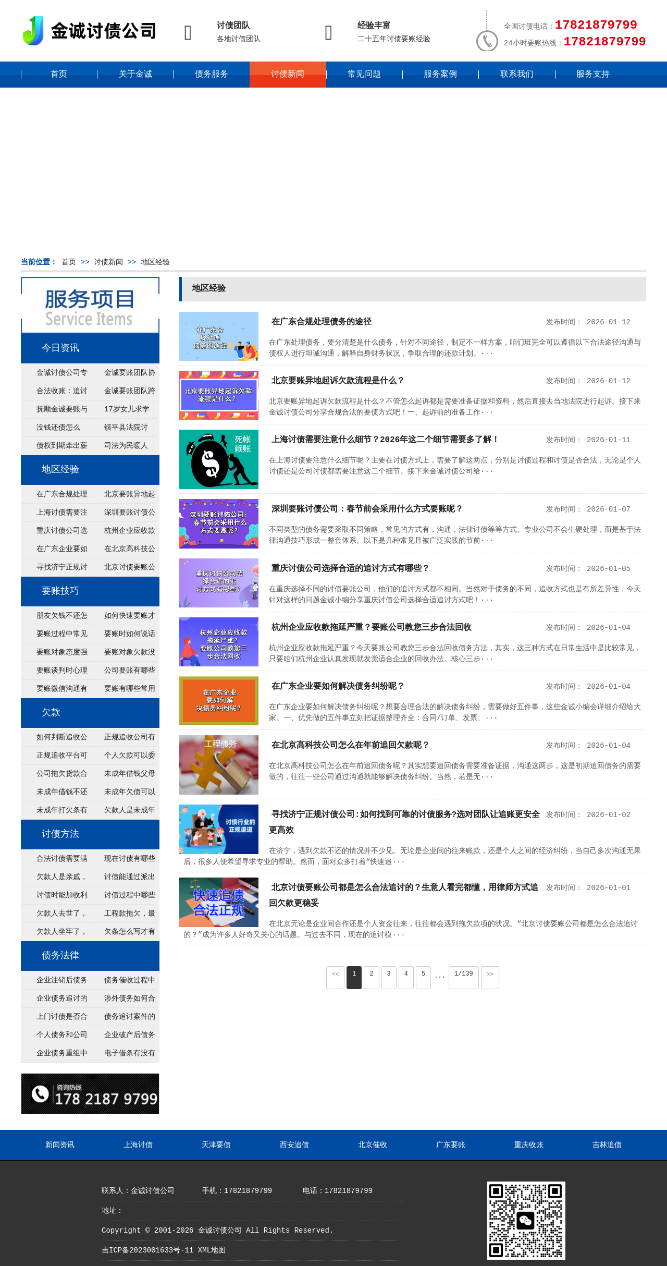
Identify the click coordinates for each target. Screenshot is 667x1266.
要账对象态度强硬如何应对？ (54, 655)
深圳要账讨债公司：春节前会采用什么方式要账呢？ (122, 515)
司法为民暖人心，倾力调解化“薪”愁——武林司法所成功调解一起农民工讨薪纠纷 (121, 448)
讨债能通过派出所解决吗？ (122, 879)
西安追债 (294, 1145)
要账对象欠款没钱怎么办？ (122, 655)
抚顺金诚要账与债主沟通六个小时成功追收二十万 (54, 412)
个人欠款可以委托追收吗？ (122, 758)
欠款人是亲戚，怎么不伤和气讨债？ (54, 879)
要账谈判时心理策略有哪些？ (54, 673)
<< (335, 974)
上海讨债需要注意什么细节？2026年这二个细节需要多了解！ (54, 515)
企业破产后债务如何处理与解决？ (122, 1037)
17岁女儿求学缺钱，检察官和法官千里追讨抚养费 (121, 412)
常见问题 (364, 74)
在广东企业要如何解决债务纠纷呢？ (54, 551)
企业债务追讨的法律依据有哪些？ (54, 1001)
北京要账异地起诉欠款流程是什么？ (122, 497)
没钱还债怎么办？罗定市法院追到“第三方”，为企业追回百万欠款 (54, 430)
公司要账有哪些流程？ (122, 673)
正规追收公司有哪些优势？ (122, 740)
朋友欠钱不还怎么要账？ (54, 618)
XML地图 (212, 1250)
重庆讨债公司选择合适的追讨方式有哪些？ (54, 533)
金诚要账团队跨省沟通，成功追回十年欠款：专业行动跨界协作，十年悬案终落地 (122, 393)
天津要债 (216, 1145)
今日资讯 (60, 348)
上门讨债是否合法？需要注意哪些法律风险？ (54, 1019)
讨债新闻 (287, 74)
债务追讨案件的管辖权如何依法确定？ (122, 1019)
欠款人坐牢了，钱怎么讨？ (54, 934)
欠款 (51, 713)
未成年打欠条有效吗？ (54, 813)
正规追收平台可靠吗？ (54, 758)
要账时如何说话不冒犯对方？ (122, 636)
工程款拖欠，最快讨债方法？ (122, 916)
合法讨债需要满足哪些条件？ (54, 861)
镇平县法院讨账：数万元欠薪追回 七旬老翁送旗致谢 (121, 430)
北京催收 (372, 1145)
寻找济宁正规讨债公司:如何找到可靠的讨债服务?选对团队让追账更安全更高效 (54, 570)
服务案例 (440, 74)
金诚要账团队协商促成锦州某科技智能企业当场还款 (122, 375)
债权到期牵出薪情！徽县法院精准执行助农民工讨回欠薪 (54, 448)
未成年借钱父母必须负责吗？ (122, 776)
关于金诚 (135, 74)
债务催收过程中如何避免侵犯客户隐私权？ (122, 983)
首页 (59, 74)
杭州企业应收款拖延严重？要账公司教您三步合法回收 (122, 533)
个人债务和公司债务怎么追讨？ (54, 1037)
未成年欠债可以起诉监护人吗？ (122, 794)
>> (490, 974)
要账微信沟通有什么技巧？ (54, 691)
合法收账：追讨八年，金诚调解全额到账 (54, 393)
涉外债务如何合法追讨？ (122, 1001)
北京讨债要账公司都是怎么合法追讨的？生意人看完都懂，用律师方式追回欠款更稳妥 (122, 570)
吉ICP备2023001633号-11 (147, 1250)
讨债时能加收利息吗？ (54, 898)
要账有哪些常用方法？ (122, 691)
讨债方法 (60, 834)
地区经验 (155, 262)
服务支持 (593, 74)
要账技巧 (60, 591)
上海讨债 (138, 1145)
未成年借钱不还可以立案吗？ (54, 794)
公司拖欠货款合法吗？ (54, 776)
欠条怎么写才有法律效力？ (122, 934)
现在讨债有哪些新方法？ (122, 861)
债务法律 (60, 956)
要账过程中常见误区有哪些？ (54, 636)
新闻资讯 (60, 1145)
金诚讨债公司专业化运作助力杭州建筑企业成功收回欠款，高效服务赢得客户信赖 (54, 375)
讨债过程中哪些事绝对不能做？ (122, 898)
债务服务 (211, 74)
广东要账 (450, 1145)
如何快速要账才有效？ (122, 618)
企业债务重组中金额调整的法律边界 (54, 1056)
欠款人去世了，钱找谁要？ (54, 916)
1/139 (463, 974)
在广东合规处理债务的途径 (54, 497)
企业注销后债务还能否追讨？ (54, 983)
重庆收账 (529, 1145)
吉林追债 (607, 1145)
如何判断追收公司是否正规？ (54, 740)
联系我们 (517, 74)
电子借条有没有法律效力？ (122, 1056)
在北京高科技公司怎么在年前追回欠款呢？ (122, 551)
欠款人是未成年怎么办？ (122, 813)
